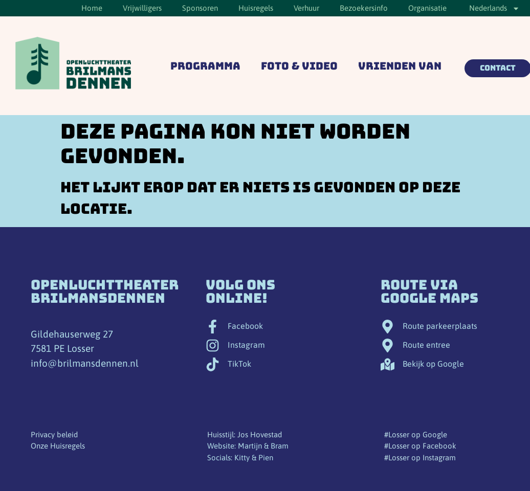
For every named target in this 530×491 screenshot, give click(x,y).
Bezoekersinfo (364, 8)
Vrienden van (399, 66)
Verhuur (306, 8)
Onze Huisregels (58, 445)
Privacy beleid (54, 434)
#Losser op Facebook (420, 445)
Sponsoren (200, 8)
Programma (205, 66)
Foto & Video (299, 66)
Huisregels (255, 8)
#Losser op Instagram (420, 457)
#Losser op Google (415, 434)
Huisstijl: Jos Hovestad (244, 434)
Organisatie (427, 8)
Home (91, 8)
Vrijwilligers (142, 8)
